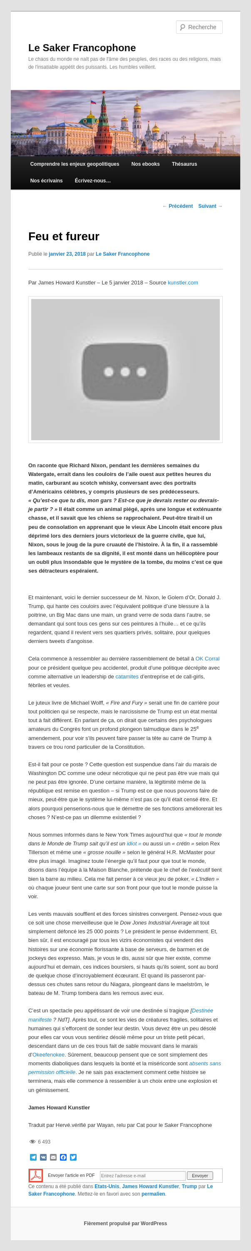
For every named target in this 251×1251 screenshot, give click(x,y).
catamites (127, 676)
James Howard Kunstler (150, 1186)
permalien (153, 1194)
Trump (189, 1186)
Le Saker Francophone (82, 47)
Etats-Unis (106, 1186)
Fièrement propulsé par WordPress (125, 1223)
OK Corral (208, 658)
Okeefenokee (48, 1055)
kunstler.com (183, 282)
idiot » (134, 843)
